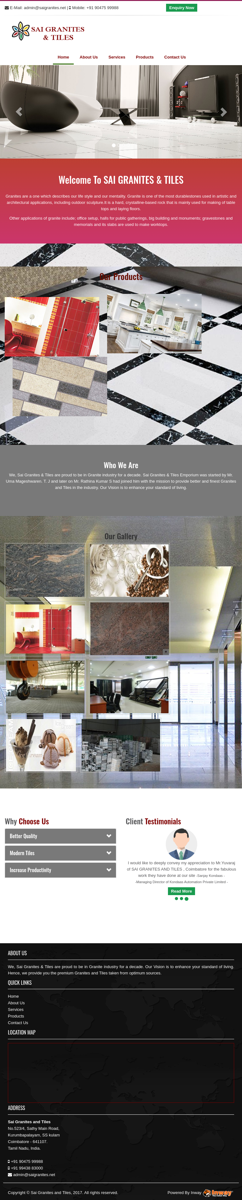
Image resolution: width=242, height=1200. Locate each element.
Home (63, 57)
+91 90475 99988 (103, 7)
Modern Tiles (22, 853)
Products (144, 57)
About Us (89, 57)
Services (116, 57)
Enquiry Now (181, 7)
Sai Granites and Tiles (51, 1192)
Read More (181, 891)
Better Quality (23, 836)
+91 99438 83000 (27, 1168)
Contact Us (175, 57)
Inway (212, 1192)
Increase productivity (30, 870)
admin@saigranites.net (45, 7)
